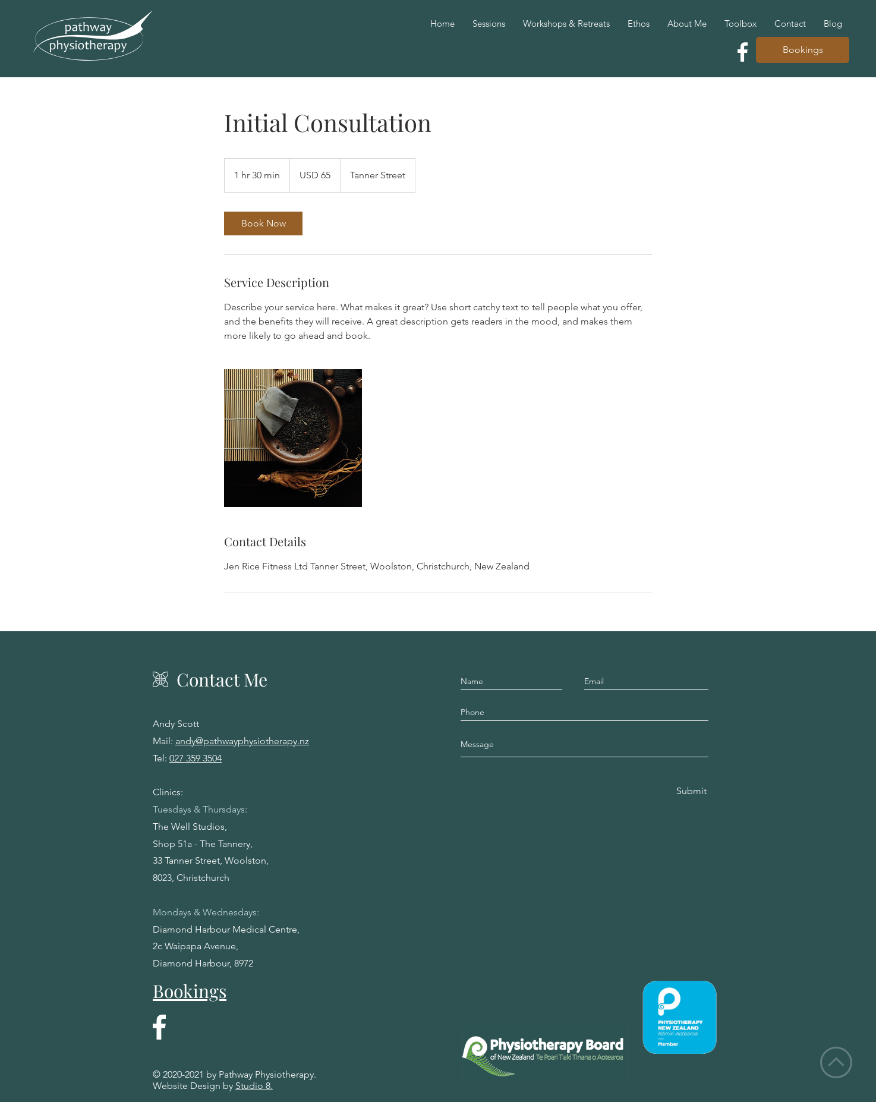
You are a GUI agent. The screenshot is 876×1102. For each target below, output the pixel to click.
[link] (263, 223)
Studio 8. (254, 1085)
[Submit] (691, 791)
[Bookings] (802, 50)
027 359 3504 (195, 758)
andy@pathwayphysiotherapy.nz (242, 741)
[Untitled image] (293, 438)
